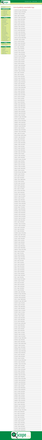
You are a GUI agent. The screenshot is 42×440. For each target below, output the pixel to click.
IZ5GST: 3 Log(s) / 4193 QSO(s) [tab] (19, 162)
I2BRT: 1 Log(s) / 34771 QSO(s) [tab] (19, 133)
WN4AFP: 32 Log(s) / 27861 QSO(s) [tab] (20, 409)
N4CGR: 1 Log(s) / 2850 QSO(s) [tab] (19, 258)
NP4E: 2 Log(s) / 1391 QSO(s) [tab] (19, 284)
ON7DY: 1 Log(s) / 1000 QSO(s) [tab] (19, 308)
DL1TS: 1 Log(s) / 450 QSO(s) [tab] (19, 48)
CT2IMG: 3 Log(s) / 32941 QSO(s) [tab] (20, 33)
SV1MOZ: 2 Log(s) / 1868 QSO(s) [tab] (19, 352)
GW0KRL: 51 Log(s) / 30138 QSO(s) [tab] (20, 116)
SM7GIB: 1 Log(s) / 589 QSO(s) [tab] (19, 339)
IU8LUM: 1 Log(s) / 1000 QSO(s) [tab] (19, 155)
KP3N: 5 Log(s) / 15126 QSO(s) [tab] (19, 227)
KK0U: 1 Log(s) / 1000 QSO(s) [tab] (19, 221)
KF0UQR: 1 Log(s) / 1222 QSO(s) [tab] (19, 210)
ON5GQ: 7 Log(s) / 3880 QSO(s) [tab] (19, 306)
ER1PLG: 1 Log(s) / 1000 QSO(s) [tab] (19, 81)
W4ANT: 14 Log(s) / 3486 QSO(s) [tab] (19, 389)
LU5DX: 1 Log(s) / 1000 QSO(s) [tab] (19, 238)
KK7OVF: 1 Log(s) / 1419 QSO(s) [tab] (19, 225)
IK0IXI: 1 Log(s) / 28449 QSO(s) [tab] (19, 138)
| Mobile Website (34, 1)
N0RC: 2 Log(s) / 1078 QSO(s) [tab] (19, 251)
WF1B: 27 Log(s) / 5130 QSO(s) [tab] (19, 407)
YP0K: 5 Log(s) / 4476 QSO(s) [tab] (19, 424)
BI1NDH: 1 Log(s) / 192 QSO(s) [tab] (19, 26)
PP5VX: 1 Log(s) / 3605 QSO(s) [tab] (19, 319)
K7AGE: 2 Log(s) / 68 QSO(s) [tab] (19, 181)
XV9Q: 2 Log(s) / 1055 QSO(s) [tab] (19, 415)
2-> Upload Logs (4, 11)
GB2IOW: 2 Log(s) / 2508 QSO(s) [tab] (19, 111)
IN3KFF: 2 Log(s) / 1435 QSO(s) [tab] (19, 148)
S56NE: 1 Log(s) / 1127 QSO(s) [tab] (19, 332)
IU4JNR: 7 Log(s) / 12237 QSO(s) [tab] (19, 151)
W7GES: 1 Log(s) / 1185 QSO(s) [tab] (19, 398)
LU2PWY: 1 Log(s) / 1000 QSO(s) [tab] (19, 236)
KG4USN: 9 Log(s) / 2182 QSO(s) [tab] (19, 216)
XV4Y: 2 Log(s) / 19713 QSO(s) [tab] (19, 413)
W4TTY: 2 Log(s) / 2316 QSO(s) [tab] (19, 391)
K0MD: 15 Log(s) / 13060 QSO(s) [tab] (19, 168)
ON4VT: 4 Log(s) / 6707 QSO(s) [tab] (19, 304)
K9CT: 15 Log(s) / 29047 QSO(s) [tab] (19, 190)
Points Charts (4, 29)
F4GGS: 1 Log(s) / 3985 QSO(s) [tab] (19, 92)
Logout (30, 1)
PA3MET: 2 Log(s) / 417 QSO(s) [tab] (19, 312)
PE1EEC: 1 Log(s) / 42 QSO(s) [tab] (19, 315)
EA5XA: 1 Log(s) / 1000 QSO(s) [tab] (19, 68)
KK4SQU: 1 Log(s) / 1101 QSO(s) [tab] (19, 223)
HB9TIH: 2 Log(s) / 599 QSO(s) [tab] (19, 127)
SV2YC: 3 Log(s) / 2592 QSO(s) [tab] (19, 354)
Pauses (3, 25)
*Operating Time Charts (5, 37)
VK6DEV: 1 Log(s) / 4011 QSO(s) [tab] (19, 374)
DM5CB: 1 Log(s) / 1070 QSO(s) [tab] (19, 57)
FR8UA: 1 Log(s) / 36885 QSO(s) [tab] (19, 105)
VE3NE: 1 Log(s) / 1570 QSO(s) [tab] (19, 365)
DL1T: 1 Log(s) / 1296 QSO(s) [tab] (19, 46)
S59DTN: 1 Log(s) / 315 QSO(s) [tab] (19, 334)
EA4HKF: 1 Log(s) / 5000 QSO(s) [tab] (19, 65)
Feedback (3, 50)
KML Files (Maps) (4, 32)
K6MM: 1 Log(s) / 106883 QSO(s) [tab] (19, 179)
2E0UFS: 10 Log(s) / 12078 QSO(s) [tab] (20, 11)
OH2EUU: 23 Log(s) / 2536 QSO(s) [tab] (20, 293)
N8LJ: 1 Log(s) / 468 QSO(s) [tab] (19, 277)
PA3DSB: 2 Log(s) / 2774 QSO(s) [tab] (19, 310)
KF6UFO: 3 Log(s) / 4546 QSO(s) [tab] (19, 214)
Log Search (4, 15)
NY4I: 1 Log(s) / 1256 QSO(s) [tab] (19, 288)
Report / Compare (5, 44)
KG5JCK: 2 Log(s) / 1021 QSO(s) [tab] (19, 218)
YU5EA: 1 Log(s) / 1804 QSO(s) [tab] (19, 426)
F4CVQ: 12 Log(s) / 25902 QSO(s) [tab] (20, 87)
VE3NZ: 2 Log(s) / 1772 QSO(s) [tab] (19, 367)
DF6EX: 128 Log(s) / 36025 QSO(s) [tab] (20, 37)
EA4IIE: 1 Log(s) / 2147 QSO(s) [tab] (19, 67)
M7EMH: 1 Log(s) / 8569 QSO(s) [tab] (19, 245)
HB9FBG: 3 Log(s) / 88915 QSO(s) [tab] (20, 124)
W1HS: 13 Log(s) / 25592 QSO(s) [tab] (19, 387)
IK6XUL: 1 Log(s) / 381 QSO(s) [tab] (19, 146)
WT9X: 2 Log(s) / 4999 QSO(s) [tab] (19, 411)
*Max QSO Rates (4, 39)
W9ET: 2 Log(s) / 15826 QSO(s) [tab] (19, 402)
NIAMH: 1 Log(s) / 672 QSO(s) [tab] (19, 280)
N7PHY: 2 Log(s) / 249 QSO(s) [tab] (19, 273)
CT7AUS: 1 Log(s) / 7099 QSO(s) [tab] (19, 35)
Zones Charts (4, 30)
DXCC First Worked (5, 23)
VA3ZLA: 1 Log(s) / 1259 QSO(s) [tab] (19, 361)
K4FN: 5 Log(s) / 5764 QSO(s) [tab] (19, 175)
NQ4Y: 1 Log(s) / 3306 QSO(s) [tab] (19, 286)
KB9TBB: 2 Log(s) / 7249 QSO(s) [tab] (19, 201)
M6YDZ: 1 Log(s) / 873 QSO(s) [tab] (19, 243)
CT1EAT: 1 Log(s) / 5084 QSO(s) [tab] (19, 32)
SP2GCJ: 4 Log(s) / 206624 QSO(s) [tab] (20, 343)
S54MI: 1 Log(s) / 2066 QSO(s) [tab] (19, 330)
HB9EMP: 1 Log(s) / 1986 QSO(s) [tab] (19, 122)
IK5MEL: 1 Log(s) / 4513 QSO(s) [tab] (19, 144)
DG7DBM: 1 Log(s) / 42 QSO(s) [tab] (19, 39)
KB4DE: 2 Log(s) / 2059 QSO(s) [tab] (19, 199)
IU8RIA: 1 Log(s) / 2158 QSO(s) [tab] (19, 157)
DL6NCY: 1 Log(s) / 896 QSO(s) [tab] (19, 54)
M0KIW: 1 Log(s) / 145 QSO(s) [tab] (19, 240)
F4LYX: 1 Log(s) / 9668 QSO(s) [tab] (19, 100)
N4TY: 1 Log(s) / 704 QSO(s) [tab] (19, 262)
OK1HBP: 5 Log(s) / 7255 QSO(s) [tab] (19, 295)
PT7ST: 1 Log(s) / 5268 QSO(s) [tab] (19, 321)
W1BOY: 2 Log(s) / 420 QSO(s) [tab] (19, 385)
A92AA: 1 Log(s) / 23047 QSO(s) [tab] (19, 19)
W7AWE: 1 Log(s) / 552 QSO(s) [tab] (19, 396)
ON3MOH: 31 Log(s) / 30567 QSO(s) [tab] (20, 301)
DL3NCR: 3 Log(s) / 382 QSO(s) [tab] (19, 52)
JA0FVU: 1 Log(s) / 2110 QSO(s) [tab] (19, 166)
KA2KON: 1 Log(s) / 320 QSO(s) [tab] (19, 194)
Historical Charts (4, 36)
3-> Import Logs (4, 12)
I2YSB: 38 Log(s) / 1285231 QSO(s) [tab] (20, 135)
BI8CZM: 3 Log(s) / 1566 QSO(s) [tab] (19, 28)
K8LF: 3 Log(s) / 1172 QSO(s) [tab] (19, 188)
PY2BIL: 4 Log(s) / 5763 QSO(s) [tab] (19, 326)
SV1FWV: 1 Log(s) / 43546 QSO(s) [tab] (20, 350)
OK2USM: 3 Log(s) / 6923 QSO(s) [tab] (19, 297)
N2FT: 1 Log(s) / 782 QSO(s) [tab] (19, 253)
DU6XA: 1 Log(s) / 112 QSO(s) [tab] (19, 59)
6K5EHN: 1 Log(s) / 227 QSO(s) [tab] (19, 13)
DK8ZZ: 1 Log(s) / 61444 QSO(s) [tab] (19, 43)
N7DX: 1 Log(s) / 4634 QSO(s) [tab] (19, 269)
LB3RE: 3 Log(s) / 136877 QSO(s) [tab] (19, 234)
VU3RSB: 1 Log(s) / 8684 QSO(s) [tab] (19, 382)
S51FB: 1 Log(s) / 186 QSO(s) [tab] (19, 328)
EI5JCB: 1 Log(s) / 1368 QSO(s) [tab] (19, 78)
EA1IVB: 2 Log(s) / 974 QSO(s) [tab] (19, 61)
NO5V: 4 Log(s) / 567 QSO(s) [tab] (19, 282)
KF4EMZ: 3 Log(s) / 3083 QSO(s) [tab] (19, 212)
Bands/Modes (4, 22)
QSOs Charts (4, 26)
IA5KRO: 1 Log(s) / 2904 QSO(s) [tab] (19, 137)
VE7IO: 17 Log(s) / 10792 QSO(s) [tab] (19, 369)
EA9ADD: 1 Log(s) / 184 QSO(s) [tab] (19, 70)
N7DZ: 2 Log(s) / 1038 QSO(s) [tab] (19, 271)
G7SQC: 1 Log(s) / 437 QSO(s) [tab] (19, 109)
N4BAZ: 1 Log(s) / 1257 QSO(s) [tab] (19, 256)
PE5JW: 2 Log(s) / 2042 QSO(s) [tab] (19, 317)
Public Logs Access (5, 51)
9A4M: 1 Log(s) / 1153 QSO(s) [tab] (19, 15)
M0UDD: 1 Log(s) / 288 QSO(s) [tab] (19, 242)
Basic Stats (3, 18)
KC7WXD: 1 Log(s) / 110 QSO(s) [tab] (19, 205)
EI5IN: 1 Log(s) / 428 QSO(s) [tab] (19, 74)
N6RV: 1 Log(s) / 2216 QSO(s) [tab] (19, 267)
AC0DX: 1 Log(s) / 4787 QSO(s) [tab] (19, 22)
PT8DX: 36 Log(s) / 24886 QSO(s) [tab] (20, 323)
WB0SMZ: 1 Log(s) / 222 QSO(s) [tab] (19, 406)
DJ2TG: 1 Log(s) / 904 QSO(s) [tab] (19, 41)
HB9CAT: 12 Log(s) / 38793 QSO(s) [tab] (20, 120)
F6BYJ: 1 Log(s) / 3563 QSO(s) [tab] (19, 102)
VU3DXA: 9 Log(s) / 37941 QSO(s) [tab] (20, 378)
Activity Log (4, 52)
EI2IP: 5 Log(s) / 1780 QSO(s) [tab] (19, 72)
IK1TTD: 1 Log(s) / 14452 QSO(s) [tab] (19, 142)
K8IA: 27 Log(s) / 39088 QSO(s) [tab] (19, 186)
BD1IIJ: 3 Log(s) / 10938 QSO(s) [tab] (19, 24)
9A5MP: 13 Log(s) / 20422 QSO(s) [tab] (20, 17)
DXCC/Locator (4, 31)
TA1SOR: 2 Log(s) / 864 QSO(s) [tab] (19, 356)
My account (27, 1)
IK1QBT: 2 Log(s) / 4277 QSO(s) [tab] (19, 140)
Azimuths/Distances (5, 33)
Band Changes (4, 24)
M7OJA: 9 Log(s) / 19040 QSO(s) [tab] (19, 247)
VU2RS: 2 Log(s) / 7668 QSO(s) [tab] (19, 376)
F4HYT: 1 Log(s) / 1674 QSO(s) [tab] (19, 96)
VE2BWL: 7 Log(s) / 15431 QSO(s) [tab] (20, 363)
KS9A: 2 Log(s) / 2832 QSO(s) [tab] (19, 229)
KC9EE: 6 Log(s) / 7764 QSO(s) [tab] (19, 207)
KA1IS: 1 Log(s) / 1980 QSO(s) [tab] (19, 192)
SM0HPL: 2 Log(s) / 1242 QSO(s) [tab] (19, 336)
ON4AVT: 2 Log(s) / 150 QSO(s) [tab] (19, 302)
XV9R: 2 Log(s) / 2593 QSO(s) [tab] (19, 417)
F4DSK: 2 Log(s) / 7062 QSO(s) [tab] (19, 89)
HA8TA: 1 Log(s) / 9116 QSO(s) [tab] (19, 118)
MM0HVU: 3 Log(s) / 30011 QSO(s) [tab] (20, 249)
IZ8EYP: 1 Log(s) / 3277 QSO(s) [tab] (19, 164)
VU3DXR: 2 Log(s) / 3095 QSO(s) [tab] (19, 380)
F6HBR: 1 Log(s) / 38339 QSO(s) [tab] (19, 103)
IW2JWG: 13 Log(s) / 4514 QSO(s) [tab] (20, 159)
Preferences (4, 47)
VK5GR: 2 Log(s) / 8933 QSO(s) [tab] (19, 372)
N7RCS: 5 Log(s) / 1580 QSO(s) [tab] (19, 275)
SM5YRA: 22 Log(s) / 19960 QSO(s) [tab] (20, 337)
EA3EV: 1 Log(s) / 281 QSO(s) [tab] (19, 63)
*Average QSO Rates (5, 40)
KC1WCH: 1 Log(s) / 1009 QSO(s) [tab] (20, 203)
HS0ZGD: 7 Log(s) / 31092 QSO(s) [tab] (20, 131)
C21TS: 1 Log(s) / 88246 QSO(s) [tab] (19, 30)
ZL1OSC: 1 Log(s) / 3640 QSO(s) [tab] (19, 428)
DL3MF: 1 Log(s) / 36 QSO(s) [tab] (19, 50)
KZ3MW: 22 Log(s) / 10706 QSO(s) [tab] (20, 232)
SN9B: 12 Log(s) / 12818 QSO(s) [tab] (19, 341)
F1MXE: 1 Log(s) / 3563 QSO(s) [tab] (19, 83)
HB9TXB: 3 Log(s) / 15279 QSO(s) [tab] (20, 129)
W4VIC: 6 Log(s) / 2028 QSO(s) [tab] (19, 393)
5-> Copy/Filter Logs (5, 14)
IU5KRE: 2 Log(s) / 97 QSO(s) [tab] (19, 153)
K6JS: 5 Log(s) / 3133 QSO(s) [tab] (19, 177)
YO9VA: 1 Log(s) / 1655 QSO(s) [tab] (19, 422)
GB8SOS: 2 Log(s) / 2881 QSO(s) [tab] (19, 113)
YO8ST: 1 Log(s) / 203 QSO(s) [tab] (19, 420)
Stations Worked (4, 19)
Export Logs (4, 43)
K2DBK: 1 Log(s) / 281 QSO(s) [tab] (19, 170)
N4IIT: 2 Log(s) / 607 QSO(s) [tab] (19, 260)
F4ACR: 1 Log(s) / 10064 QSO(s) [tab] (19, 85)
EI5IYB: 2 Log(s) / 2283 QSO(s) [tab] (19, 76)
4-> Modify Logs (4, 13)
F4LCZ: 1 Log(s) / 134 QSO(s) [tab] (19, 98)
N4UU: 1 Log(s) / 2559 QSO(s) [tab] (19, 264)
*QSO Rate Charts (5, 38)
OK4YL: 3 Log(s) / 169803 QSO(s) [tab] (20, 299)
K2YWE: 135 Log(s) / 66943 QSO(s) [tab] (20, 172)
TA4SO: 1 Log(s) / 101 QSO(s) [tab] (19, 358)
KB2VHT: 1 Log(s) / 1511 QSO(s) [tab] (19, 196)
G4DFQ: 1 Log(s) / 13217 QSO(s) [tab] (19, 107)
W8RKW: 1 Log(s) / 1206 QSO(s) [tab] (19, 400)
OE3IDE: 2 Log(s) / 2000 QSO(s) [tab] (19, 291)
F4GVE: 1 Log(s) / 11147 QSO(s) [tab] (19, 94)
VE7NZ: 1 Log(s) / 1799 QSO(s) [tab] (19, 371)
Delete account (4, 53)
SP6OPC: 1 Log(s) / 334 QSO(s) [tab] (19, 345)
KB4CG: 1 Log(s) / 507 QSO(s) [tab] (19, 197)
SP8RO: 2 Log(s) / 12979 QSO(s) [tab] (19, 347)
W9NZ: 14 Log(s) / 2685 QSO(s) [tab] (19, 404)
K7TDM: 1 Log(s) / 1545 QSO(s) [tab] (19, 183)
